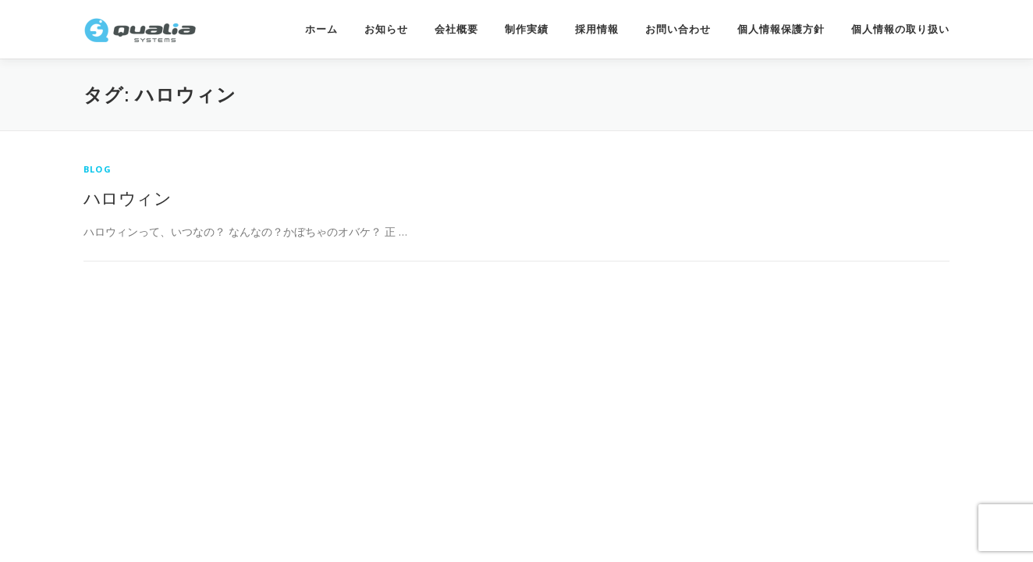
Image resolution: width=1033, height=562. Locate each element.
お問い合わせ (678, 29)
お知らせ (386, 29)
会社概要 (456, 29)
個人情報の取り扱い (900, 29)
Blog (97, 169)
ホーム (321, 29)
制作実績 (526, 29)
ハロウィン (127, 197)
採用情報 (597, 29)
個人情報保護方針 (781, 29)
